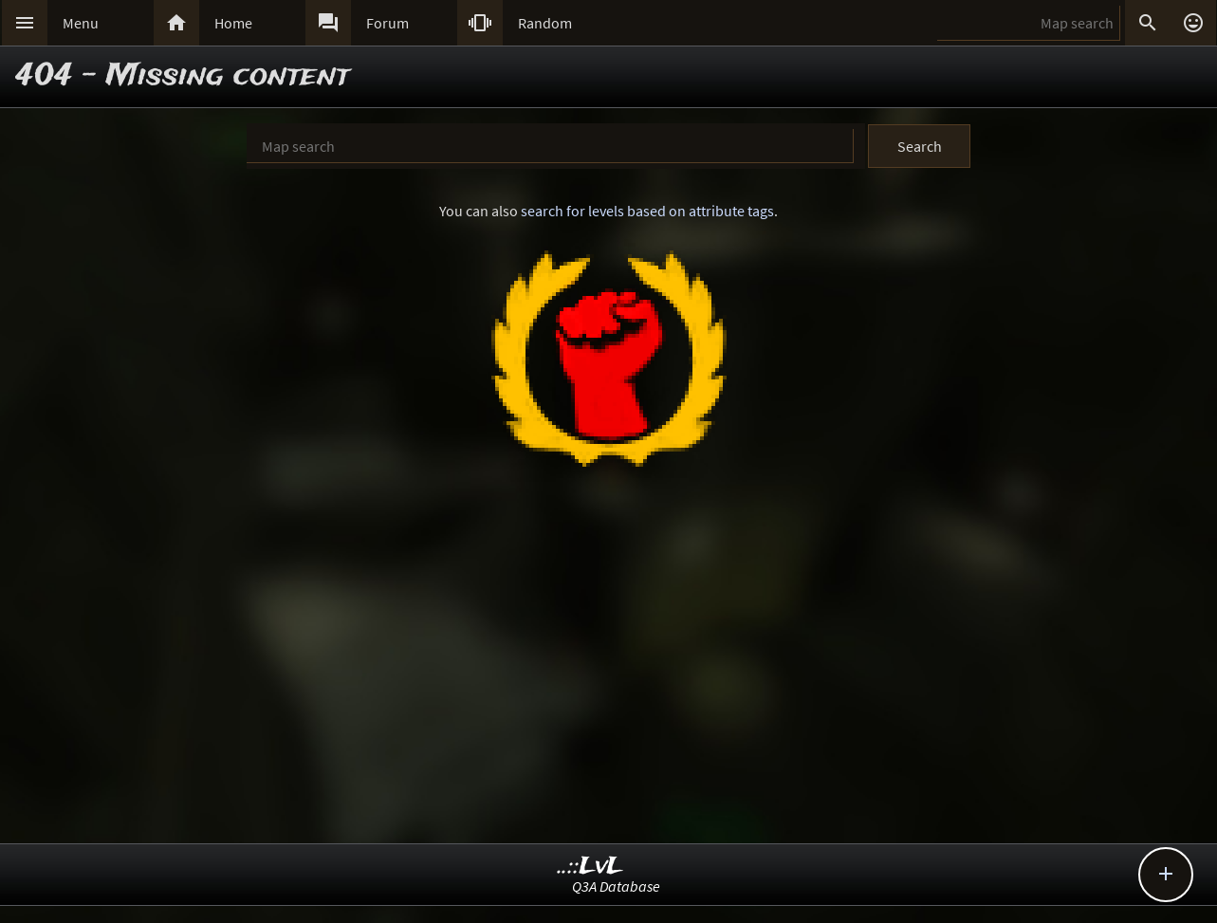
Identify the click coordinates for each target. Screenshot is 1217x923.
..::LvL (590, 866)
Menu (81, 22)
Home (233, 22)
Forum (387, 22)
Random (545, 22)
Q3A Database (616, 886)
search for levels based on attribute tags (647, 210)
